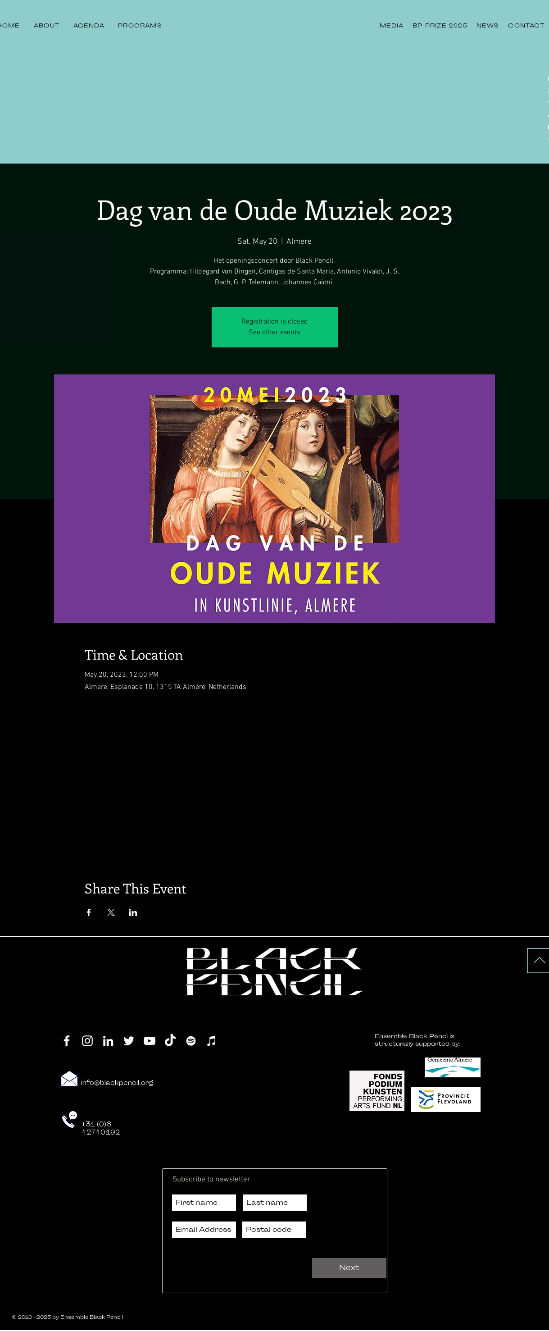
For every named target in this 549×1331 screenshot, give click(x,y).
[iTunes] (211, 1041)
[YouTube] (149, 1041)
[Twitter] (129, 1041)
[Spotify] (191, 1041)
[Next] (349, 1268)
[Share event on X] (111, 912)
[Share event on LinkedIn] (133, 912)
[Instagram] (87, 1041)
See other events (274, 332)
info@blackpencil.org (117, 1083)
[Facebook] (66, 1041)
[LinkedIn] (108, 1041)
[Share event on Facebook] (89, 912)
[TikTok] (170, 1041)
